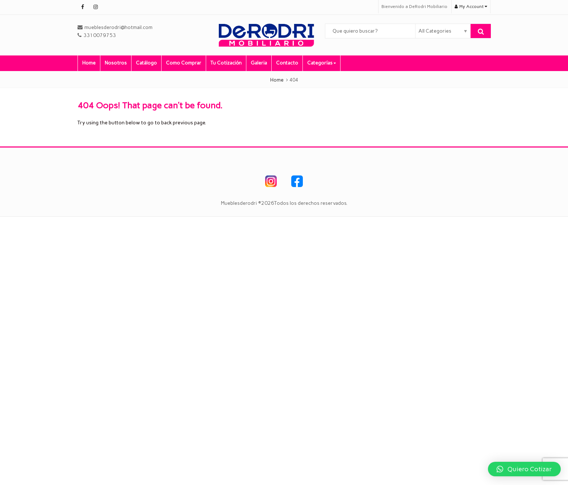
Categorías (321, 63)
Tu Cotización (226, 63)
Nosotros (116, 63)
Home (89, 63)
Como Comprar (183, 63)
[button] (524, 469)
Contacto (287, 63)
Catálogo (146, 63)
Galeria (259, 63)
